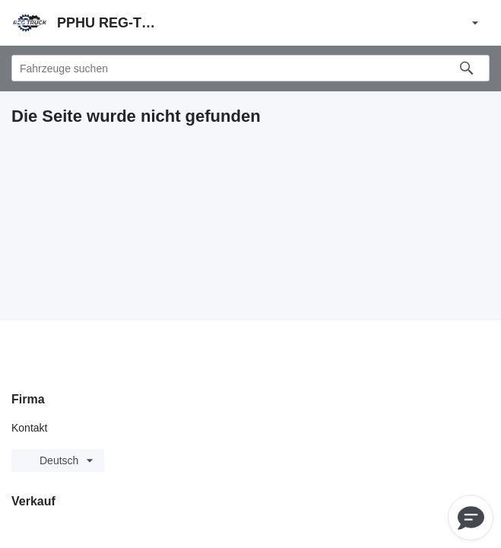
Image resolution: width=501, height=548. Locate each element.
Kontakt (29, 428)
